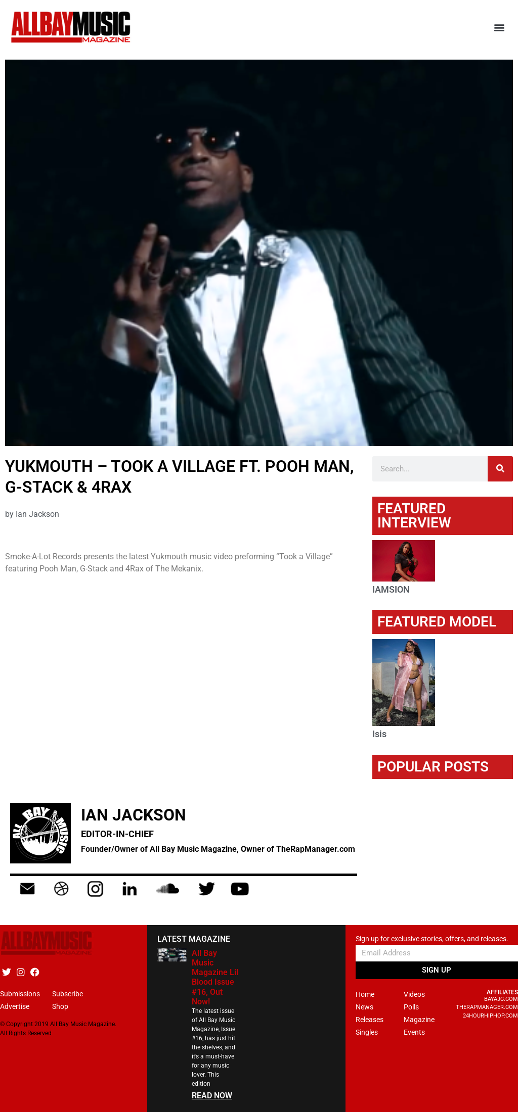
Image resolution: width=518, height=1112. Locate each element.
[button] (499, 27)
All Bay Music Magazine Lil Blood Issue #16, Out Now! (215, 977)
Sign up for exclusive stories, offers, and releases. (432, 939)
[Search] (500, 468)
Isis (379, 734)
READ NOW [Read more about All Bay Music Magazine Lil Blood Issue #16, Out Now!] (212, 1095)
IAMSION (391, 589)
